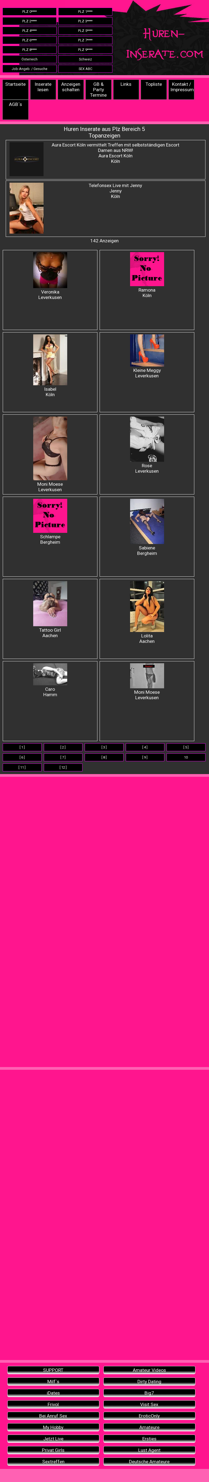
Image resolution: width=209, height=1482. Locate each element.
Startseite (15, 84)
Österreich (29, 59)
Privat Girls (53, 1450)
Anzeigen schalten (70, 86)
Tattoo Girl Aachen (50, 609)
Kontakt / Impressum (182, 86)
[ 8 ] (104, 757)
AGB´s (15, 104)
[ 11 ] (22, 767)
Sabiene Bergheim (147, 527)
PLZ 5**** (85, 31)
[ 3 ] (104, 747)
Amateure (149, 1427)
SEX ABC (85, 69)
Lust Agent (149, 1450)
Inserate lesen (43, 86)
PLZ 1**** (85, 12)
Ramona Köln (147, 275)
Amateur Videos (149, 1370)
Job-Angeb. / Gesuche (29, 69)
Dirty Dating (149, 1381)
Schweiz (85, 59)
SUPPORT (53, 1370)
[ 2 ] (63, 747)
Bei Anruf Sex (53, 1416)
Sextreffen (53, 1461)
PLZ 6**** (29, 40)
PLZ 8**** (29, 50)
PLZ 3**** (85, 21)
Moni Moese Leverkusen (50, 454)
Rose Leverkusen (147, 445)
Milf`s (53, 1381)
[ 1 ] (22, 747)
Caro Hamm (50, 680)
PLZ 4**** (29, 31)
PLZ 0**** (29, 12)
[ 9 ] (144, 757)
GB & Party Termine (98, 89)
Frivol (53, 1404)
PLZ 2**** (29, 21)
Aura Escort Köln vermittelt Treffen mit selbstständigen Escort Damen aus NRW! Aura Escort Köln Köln (115, 153)
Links (126, 84)
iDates (53, 1393)
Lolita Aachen (147, 612)
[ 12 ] (63, 767)
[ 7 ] (63, 757)
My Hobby (53, 1427)
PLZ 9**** (85, 50)
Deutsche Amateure (149, 1461)
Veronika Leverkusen (50, 276)
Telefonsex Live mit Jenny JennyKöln (115, 191)
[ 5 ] (186, 747)
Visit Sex (149, 1404)
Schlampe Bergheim (50, 522)
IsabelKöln (50, 365)
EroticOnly (149, 1416)
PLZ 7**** (85, 40)
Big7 (149, 1393)
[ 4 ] (144, 747)
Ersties (149, 1438)
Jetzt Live (53, 1438)
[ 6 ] (22, 757)
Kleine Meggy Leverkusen (147, 356)
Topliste (154, 84)
